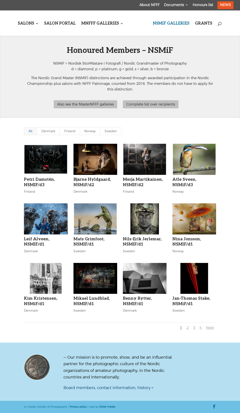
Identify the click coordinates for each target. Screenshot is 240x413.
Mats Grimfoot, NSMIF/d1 (88, 242)
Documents (174, 5)
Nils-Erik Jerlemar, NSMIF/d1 (142, 242)
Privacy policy (78, 406)
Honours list (203, 5)
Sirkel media (107, 406)
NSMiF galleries (171, 24)
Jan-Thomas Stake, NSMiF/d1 (191, 301)
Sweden (111, 131)
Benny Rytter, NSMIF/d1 (137, 301)
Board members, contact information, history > (108, 387)
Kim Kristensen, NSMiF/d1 (40, 301)
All (30, 131)
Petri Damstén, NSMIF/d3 (39, 182)
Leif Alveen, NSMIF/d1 (36, 242)
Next (210, 327)
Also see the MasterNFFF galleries (85, 104)
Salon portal (60, 24)
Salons (26, 24)
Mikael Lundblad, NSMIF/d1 (91, 301)
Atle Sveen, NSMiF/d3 (184, 182)
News (225, 5)
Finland (69, 131)
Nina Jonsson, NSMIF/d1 (186, 242)
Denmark (48, 131)
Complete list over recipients (150, 104)
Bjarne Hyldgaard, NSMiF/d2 (92, 182)
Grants (203, 24)
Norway (90, 131)
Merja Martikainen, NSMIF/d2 (143, 182)
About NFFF (149, 5)
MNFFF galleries (100, 24)
